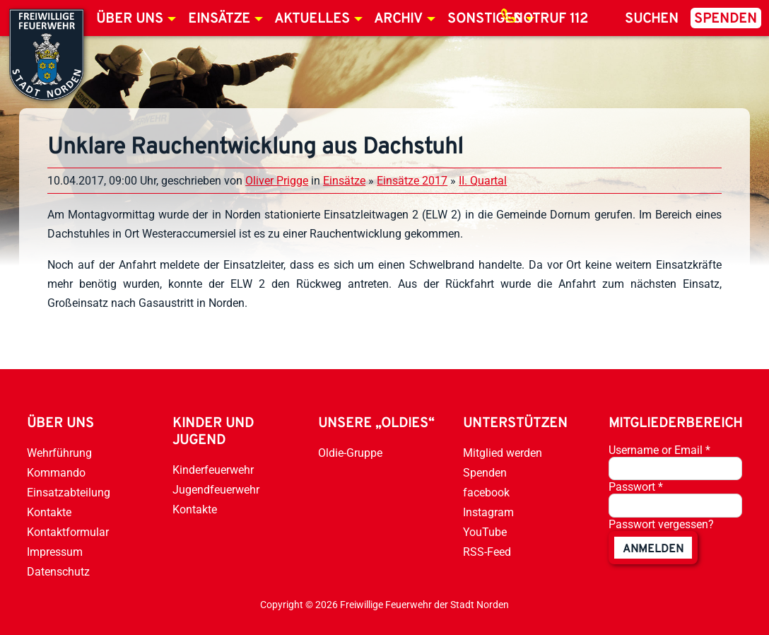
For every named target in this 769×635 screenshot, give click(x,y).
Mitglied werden (502, 453)
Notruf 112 (550, 19)
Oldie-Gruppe (350, 453)
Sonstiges (484, 19)
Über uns (129, 19)
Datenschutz (58, 571)
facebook (486, 492)
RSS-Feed (487, 552)
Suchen (652, 19)
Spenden (725, 19)
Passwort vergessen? (661, 524)
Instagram (488, 512)
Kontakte (49, 512)
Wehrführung (59, 453)
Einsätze (219, 19)
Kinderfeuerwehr (213, 470)
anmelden (653, 549)
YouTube (485, 532)
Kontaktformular (68, 532)
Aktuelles (312, 19)
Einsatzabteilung (68, 492)
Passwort (636, 487)
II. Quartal (483, 180)
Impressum (55, 552)
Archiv (398, 19)
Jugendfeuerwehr (215, 489)
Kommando (56, 472)
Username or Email (659, 450)
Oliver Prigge (276, 180)
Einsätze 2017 (412, 180)
